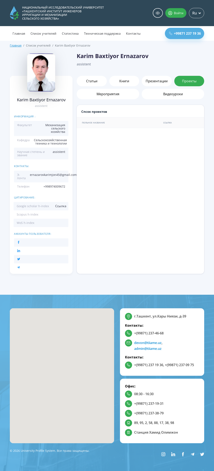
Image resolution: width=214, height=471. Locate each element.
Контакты (133, 33)
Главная (19, 33)
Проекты (189, 81)
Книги (124, 81)
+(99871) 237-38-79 (149, 413)
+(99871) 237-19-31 (149, 403)
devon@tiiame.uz (148, 342)
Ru (196, 12)
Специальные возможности (158, 13)
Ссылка (60, 206)
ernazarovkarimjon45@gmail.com (53, 175)
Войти (175, 13)
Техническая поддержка (102, 33)
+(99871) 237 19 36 (148, 365)
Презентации (157, 81)
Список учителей (43, 33)
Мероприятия (108, 94)
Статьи (91, 81)
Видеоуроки (173, 94)
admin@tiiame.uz (148, 348)
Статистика (70, 33)
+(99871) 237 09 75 (179, 365)
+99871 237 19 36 (185, 33)
